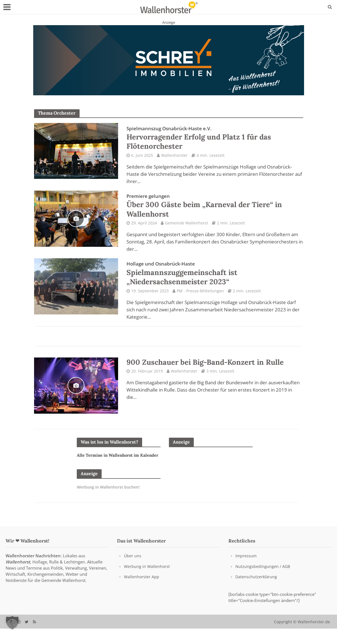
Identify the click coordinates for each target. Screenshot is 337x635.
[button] (12, 622)
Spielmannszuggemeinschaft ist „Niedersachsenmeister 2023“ (186, 279)
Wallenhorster (174, 157)
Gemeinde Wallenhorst (186, 227)
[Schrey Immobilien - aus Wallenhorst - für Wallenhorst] (168, 60)
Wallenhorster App (142, 583)
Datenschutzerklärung (256, 583)
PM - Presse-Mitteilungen (200, 297)
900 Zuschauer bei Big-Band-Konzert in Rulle (211, 369)
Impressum (246, 562)
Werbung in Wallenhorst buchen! (110, 500)
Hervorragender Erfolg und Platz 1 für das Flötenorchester (204, 139)
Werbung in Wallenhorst (147, 573)
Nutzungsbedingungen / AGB (263, 573)
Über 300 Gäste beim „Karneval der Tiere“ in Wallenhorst (209, 209)
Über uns (133, 562)
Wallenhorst (18, 569)
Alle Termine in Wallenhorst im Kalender (110, 465)
